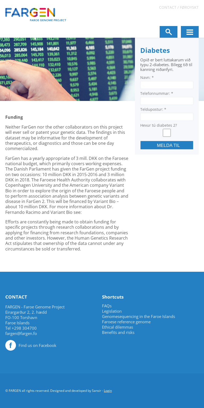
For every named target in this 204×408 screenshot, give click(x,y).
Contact (167, 7)
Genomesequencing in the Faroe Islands (138, 316)
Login (108, 390)
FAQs (107, 305)
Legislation (112, 311)
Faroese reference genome (126, 321)
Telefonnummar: (156, 93)
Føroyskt (189, 7)
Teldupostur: (153, 109)
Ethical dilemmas (117, 327)
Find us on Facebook (37, 345)
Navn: (147, 77)
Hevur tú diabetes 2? (158, 125)
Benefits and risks (118, 332)
